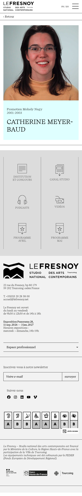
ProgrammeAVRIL (22, 239)
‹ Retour (8, 16)
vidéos (60, 206)
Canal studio (60, 179)
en (67, 6)
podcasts (22, 207)
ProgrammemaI (59, 239)
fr (62, 6)
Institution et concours (22, 178)
